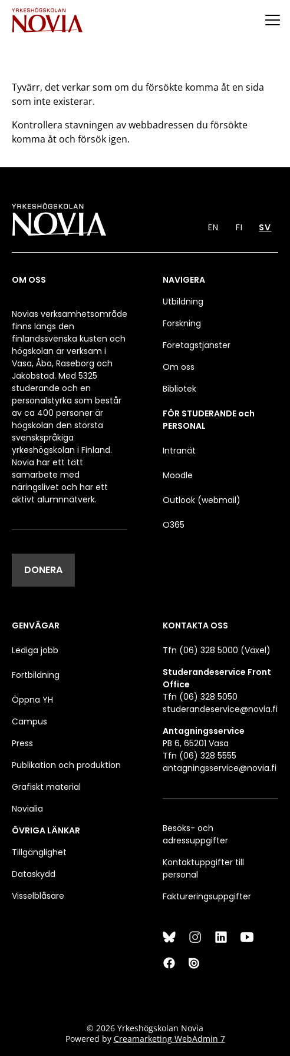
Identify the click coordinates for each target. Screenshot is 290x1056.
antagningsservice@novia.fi (219, 768)
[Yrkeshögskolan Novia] (47, 19)
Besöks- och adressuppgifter (195, 834)
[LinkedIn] (221, 937)
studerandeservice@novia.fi (220, 709)
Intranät (179, 450)
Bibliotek (179, 389)
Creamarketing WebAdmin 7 (169, 1038)
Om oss (179, 367)
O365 (173, 525)
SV (265, 227)
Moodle (178, 475)
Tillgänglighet (39, 852)
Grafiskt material (46, 787)
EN (213, 227)
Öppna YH (32, 700)
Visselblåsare (38, 896)
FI (239, 227)
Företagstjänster (196, 345)
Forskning (182, 323)
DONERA (43, 570)
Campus (29, 721)
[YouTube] (247, 937)
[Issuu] (195, 963)
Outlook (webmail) (201, 500)
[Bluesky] (169, 937)
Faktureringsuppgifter (207, 896)
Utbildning (183, 301)
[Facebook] (169, 963)
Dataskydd (33, 874)
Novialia (27, 809)
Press (22, 743)
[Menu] (272, 19)
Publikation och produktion (66, 765)
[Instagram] (195, 937)
